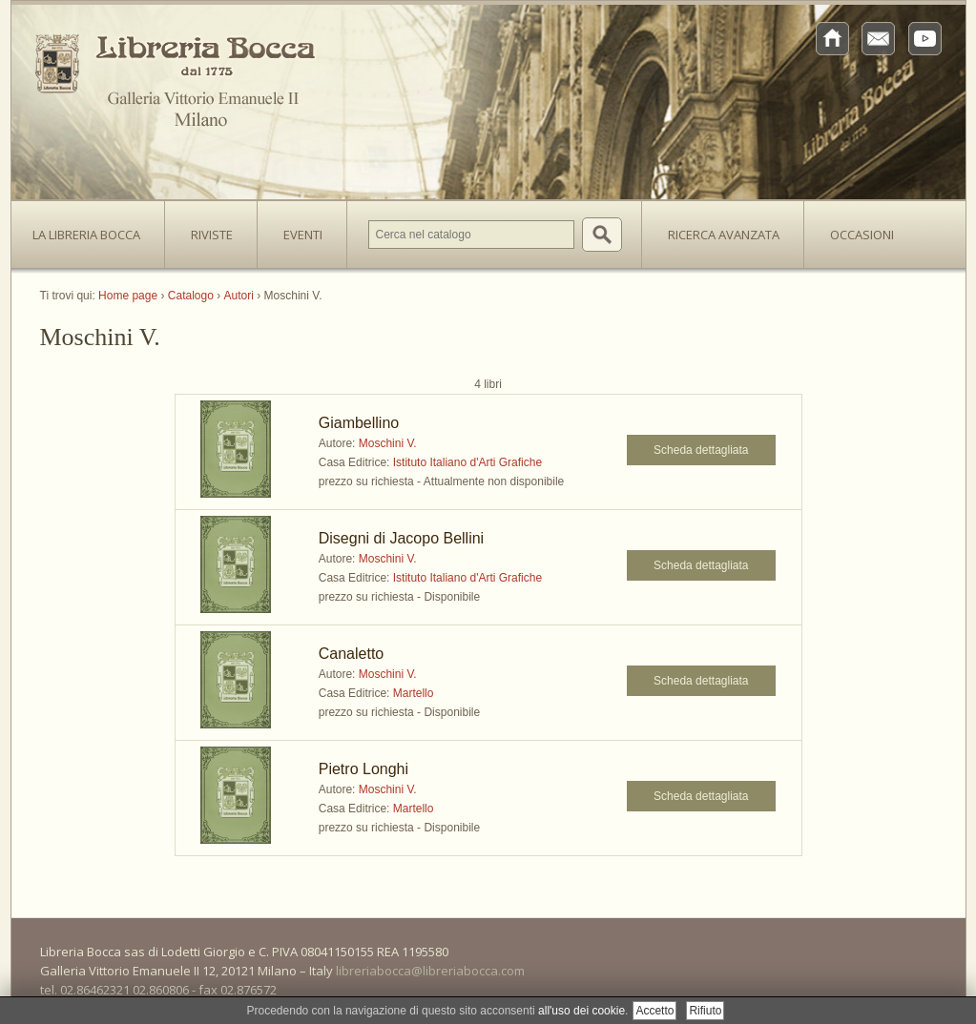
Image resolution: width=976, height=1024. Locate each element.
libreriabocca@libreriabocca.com (430, 970)
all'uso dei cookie (581, 1010)
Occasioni (862, 234)
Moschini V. (388, 443)
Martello (413, 693)
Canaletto (351, 653)
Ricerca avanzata (723, 234)
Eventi (302, 234)
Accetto (654, 1010)
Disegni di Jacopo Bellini (401, 538)
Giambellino (359, 423)
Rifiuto (705, 1010)
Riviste (207, 229)
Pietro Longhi (363, 769)
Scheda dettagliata (701, 450)
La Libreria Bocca (93, 229)
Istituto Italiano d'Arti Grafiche (467, 462)
